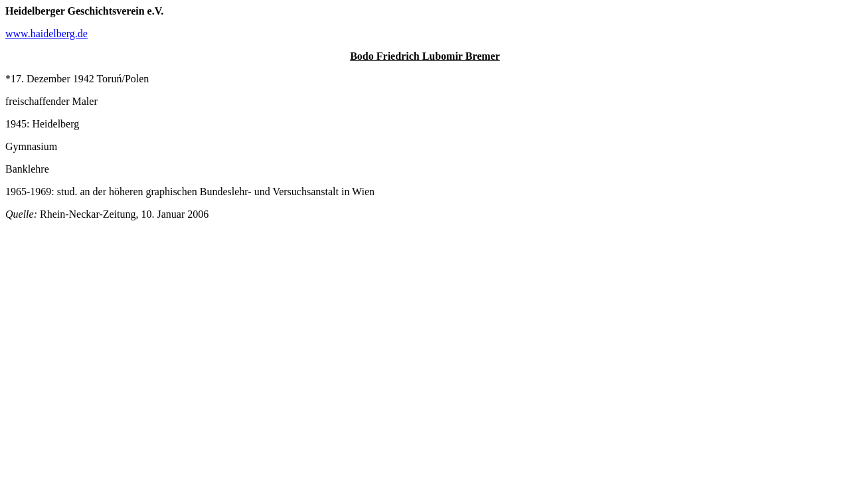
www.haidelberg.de (46, 33)
